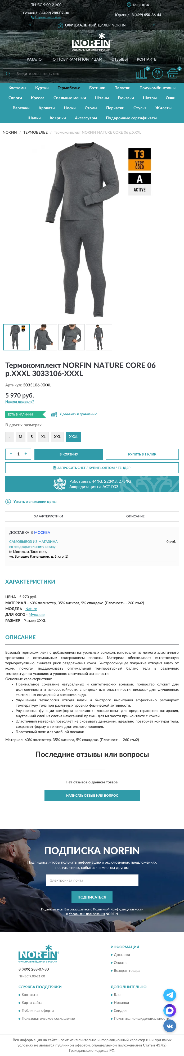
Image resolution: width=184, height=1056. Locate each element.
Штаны (102, 98)
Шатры (150, 98)
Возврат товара (127, 971)
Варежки (21, 108)
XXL (57, 437)
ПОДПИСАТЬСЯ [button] (92, 897)
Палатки (122, 88)
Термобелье (69, 88)
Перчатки (115, 108)
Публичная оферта (38, 1011)
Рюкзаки (126, 98)
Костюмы (17, 88)
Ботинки (97, 88)
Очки (171, 98)
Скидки (120, 1011)
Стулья (139, 108)
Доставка (122, 955)
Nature (31, 609)
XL (43, 437)
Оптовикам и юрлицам (77, 59)
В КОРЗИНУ (69, 454)
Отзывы (119, 59)
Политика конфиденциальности (141, 1019)
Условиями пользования (87, 913)
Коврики (58, 118)
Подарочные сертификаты (131, 118)
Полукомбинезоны (158, 88)
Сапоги (15, 98)
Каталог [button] (35, 59)
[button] (46, 17)
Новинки (121, 1003)
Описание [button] (135, 516)
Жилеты (163, 108)
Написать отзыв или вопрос (92, 795)
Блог (118, 995)
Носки (70, 108)
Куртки (42, 88)
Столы (91, 108)
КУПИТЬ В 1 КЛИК (142, 454)
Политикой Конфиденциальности (118, 909)
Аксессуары (86, 118)
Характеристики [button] (48, 516)
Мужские (36, 615)
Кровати (47, 108)
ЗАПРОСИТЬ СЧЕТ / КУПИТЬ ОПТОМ (92, 468)
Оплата (120, 963)
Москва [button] (42, 533)
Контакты (147, 59)
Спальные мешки (69, 98)
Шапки (34, 118)
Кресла (37, 98)
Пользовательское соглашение (48, 1019)
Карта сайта (32, 1003)
